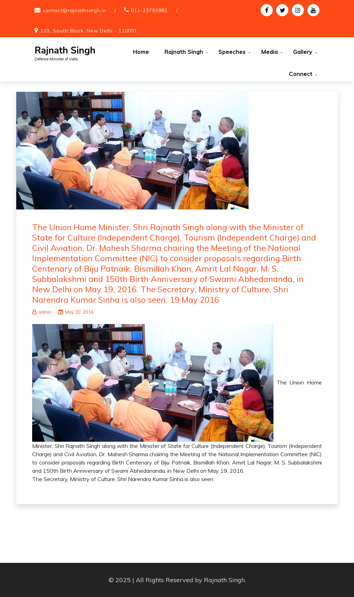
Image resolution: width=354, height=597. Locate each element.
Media (269, 51)
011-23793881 (149, 10)
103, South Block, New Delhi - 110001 (88, 31)
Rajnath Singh (65, 50)
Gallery (303, 51)
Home (141, 51)
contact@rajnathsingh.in (74, 10)
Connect (301, 73)
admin (42, 312)
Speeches (232, 51)
